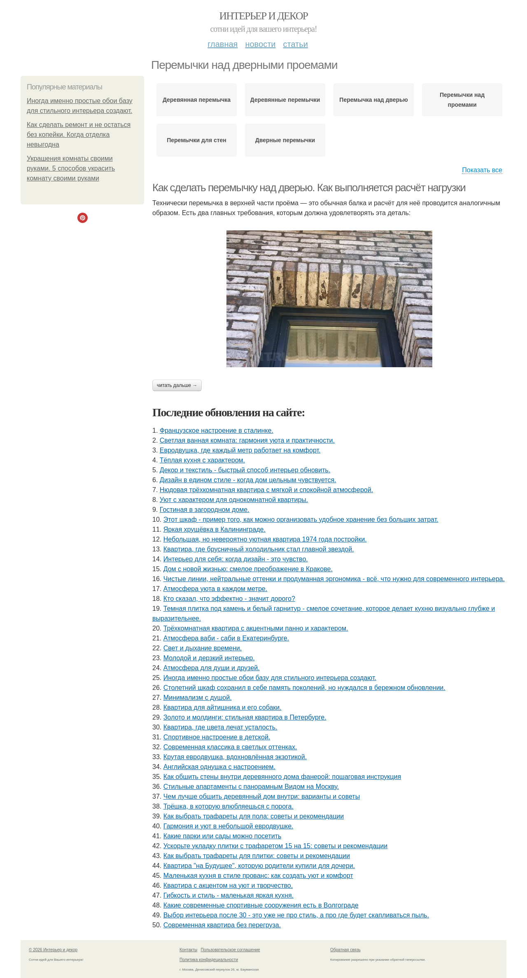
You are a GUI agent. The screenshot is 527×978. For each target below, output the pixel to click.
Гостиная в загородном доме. (205, 509)
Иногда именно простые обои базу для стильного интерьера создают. (269, 677)
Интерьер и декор (263, 16)
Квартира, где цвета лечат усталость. (220, 727)
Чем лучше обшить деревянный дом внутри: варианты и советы (261, 796)
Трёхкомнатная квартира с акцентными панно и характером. (255, 628)
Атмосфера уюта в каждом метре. (215, 588)
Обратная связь (345, 950)
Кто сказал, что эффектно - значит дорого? (229, 598)
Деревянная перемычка (197, 99)
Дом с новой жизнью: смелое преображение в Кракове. (248, 568)
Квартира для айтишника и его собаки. (222, 707)
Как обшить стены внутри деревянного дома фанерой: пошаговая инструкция (282, 776)
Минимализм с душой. (197, 697)
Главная (223, 44)
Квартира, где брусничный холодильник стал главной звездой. (258, 549)
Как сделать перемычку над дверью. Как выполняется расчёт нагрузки (308, 187)
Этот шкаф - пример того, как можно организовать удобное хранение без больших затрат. (300, 519)
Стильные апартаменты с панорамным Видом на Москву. (251, 786)
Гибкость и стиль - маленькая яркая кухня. (228, 895)
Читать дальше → (177, 385)
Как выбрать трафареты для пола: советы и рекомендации (253, 816)
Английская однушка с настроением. (219, 766)
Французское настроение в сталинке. (216, 430)
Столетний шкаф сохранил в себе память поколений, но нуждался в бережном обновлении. (304, 687)
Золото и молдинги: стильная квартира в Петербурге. (244, 717)
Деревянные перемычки (285, 99)
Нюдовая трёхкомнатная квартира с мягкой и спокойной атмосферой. (266, 489)
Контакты (188, 950)
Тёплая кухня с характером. (202, 460)
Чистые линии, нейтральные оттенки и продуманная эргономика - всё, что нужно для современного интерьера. (334, 578)
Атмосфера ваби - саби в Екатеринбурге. (226, 638)
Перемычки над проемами (462, 99)
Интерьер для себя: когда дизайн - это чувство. (235, 559)
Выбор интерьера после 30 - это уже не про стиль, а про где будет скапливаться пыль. (296, 915)
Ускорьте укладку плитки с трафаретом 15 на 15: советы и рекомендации (275, 845)
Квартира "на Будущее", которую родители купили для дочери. (259, 865)
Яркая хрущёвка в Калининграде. (214, 529)
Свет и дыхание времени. (202, 648)
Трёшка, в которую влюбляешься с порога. (228, 806)
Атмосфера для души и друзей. (211, 667)
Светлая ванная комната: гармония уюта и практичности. (247, 440)
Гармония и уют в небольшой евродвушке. (228, 826)
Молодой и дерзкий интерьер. (209, 657)
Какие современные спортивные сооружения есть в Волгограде (261, 905)
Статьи (295, 44)
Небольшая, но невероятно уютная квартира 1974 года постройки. (265, 539)
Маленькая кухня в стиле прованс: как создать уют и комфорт (258, 875)
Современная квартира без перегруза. (222, 925)
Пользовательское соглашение (230, 950)
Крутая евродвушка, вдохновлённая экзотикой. (235, 756)
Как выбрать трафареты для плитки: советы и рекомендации (256, 855)
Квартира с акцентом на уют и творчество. (228, 885)
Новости (260, 44)
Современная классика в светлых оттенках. (230, 747)
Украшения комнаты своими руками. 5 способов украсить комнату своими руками (71, 168)
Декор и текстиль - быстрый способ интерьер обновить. (245, 470)
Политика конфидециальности (209, 959)
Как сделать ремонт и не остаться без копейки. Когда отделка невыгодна (79, 134)
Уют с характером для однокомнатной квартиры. (234, 499)
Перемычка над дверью (373, 99)
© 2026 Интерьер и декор (53, 950)
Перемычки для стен (196, 140)
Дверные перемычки (285, 140)
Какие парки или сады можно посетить (222, 836)
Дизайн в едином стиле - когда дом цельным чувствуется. (248, 479)
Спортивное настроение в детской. (216, 737)
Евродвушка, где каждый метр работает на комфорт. (240, 450)
